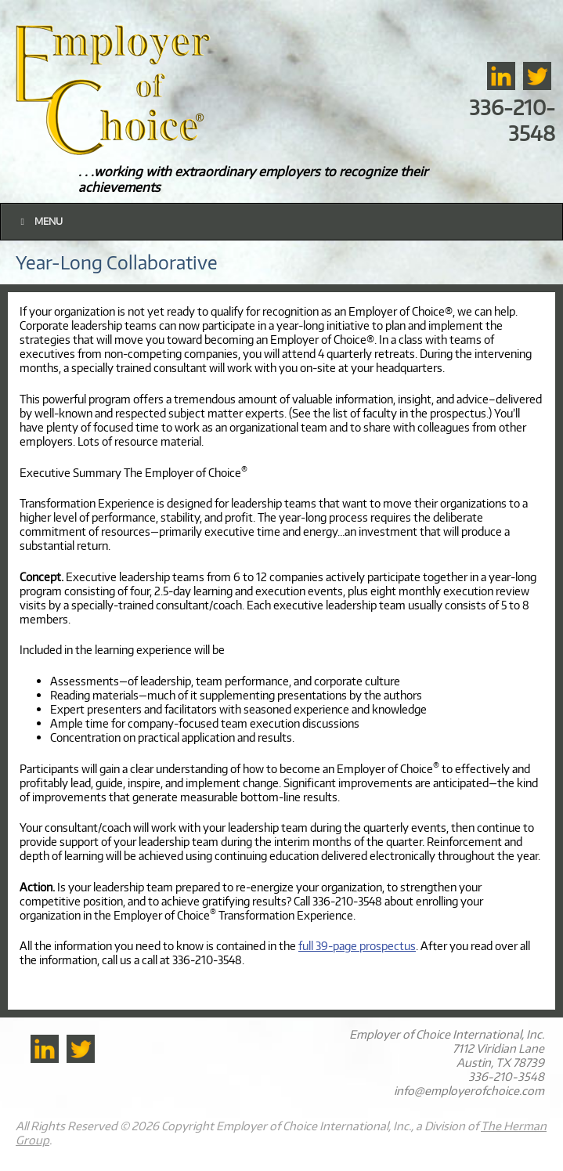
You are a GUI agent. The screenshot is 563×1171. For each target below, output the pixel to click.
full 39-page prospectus (357, 945)
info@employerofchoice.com (469, 1090)
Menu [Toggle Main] (39, 221)
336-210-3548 (512, 120)
